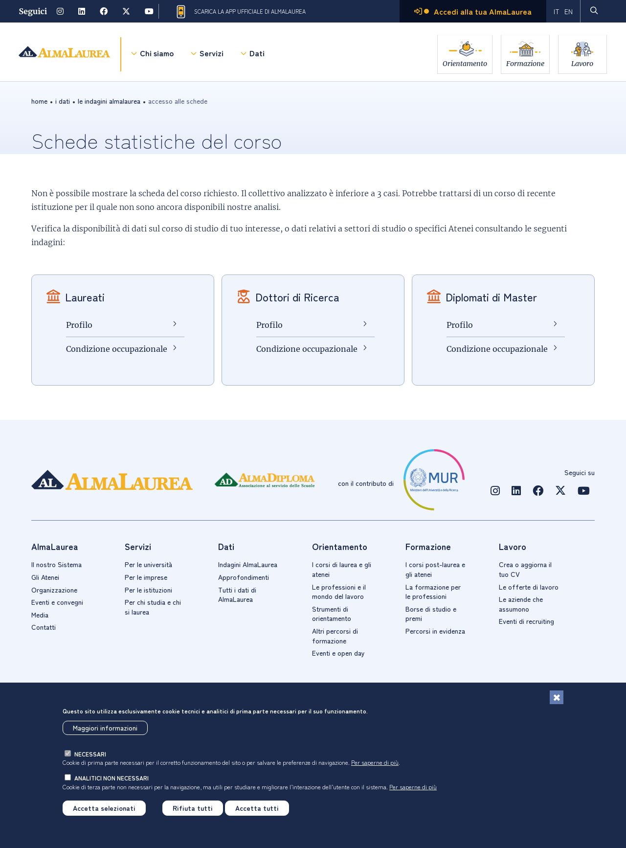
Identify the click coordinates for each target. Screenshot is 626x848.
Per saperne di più (375, 762)
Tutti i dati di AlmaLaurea (237, 594)
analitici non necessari (111, 778)
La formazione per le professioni (433, 591)
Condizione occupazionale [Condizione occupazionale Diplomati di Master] (497, 349)
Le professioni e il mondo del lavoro (339, 591)
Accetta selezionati (104, 808)
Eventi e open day (338, 653)
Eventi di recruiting (526, 621)
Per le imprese (146, 577)
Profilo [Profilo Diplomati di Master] (460, 325)
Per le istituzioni (148, 590)
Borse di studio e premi (430, 613)
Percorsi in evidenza (435, 631)
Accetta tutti (257, 808)
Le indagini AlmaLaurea (109, 101)
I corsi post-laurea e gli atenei (435, 569)
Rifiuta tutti (193, 808)
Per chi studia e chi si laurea (153, 607)
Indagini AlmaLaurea (247, 564)
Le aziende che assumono (521, 604)
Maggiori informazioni (105, 728)
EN (568, 11)
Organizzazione (54, 590)
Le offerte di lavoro (529, 587)
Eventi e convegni (57, 602)
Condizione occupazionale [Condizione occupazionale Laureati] (116, 349)
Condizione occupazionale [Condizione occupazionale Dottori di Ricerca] (307, 349)
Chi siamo (156, 54)
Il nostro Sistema (56, 564)
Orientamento (462, 63)
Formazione (524, 63)
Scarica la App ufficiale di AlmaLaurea (240, 12)
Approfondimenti (243, 577)
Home (39, 101)
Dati (256, 54)
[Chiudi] (556, 697)
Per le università (148, 564)
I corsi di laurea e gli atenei (341, 569)
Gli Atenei (45, 577)
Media (39, 614)
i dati (62, 101)
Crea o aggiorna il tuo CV (525, 569)
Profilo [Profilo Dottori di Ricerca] (269, 325)
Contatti (43, 627)
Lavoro (583, 63)
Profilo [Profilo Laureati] (79, 325)
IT (556, 11)
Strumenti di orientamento (331, 613)
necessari (90, 754)
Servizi (211, 54)
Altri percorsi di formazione (335, 635)
